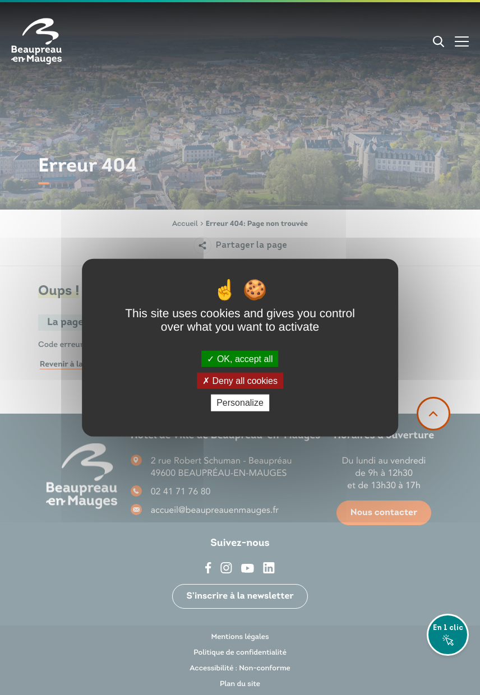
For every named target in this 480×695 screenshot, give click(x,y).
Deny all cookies (240, 381)
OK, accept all (240, 359)
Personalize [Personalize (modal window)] (240, 402)
